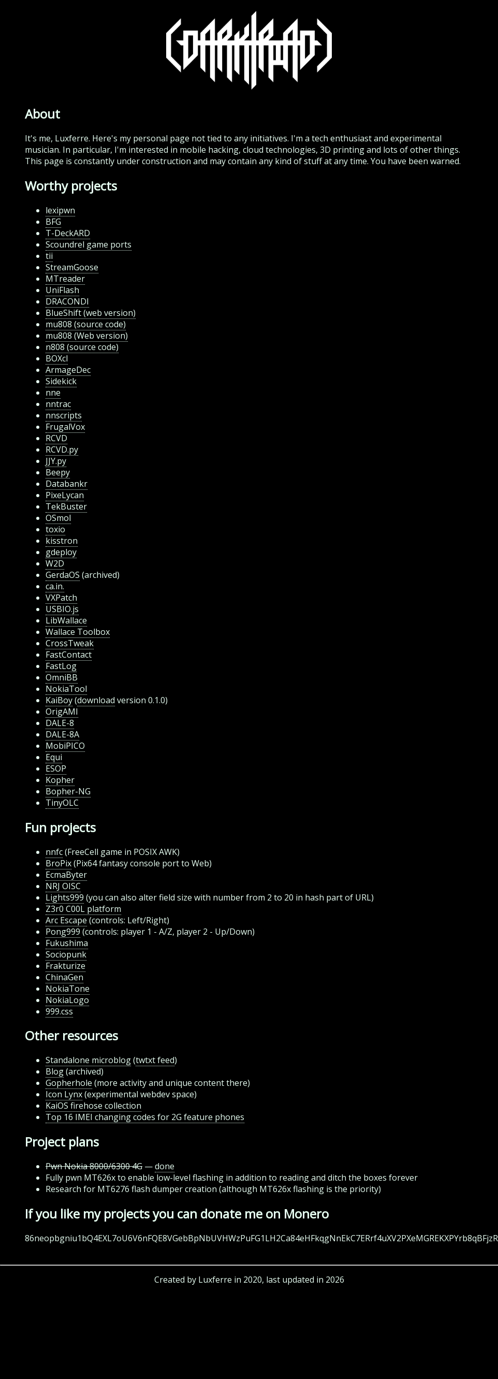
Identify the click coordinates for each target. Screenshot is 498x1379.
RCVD (56, 438)
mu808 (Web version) (87, 335)
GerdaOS (63, 574)
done (164, 1166)
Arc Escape (66, 920)
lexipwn (60, 210)
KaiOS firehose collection (93, 1105)
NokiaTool (66, 688)
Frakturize (65, 965)
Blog (55, 1071)
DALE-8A (62, 734)
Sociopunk (66, 954)
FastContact (69, 654)
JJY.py (56, 461)
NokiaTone (68, 988)
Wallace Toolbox (78, 631)
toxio (55, 529)
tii (49, 256)
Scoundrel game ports (88, 244)
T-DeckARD (68, 233)
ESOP (56, 768)
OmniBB (62, 677)
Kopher (60, 780)
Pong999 (63, 931)
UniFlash (62, 290)
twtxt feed (155, 1060)
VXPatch (61, 597)
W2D (55, 563)
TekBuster (66, 506)
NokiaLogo (67, 1000)
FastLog (61, 666)
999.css (59, 1011)
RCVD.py (62, 449)
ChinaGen (64, 977)
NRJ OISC (63, 886)
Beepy (58, 472)
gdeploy (61, 552)
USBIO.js (62, 609)
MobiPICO (65, 745)
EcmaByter (66, 874)
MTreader (65, 278)
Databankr (66, 483)
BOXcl (57, 358)
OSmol (58, 518)
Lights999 (65, 897)
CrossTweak (70, 643)
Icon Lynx (64, 1094)
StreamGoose (72, 267)
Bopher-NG (68, 791)
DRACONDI (67, 301)
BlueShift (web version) (91, 312)
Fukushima (67, 943)
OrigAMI (62, 711)
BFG (53, 221)
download (96, 700)
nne (53, 392)
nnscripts (64, 415)
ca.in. (55, 586)
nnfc (54, 852)
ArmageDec (68, 369)
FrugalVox (65, 426)
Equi (54, 757)
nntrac (58, 404)
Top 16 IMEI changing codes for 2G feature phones (145, 1117)
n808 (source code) (82, 347)
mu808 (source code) (86, 324)
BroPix (58, 863)
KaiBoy (59, 700)
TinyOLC (62, 802)
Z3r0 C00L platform (83, 909)
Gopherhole (69, 1082)
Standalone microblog (88, 1060)
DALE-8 (60, 723)
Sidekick (61, 381)
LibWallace (66, 620)
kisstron (62, 540)
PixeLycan (65, 495)
